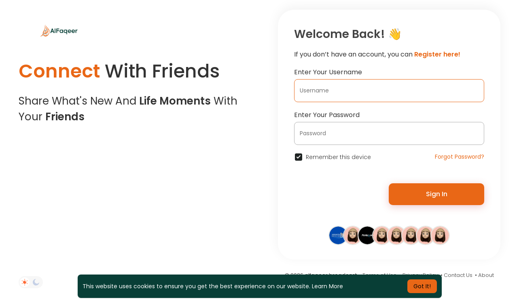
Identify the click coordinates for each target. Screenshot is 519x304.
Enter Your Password (327, 115)
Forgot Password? (459, 157)
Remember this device (338, 157)
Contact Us (458, 275)
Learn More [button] (327, 286)
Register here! (437, 54)
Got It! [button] (422, 286)
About (486, 275)
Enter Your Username (328, 72)
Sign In (436, 194)
